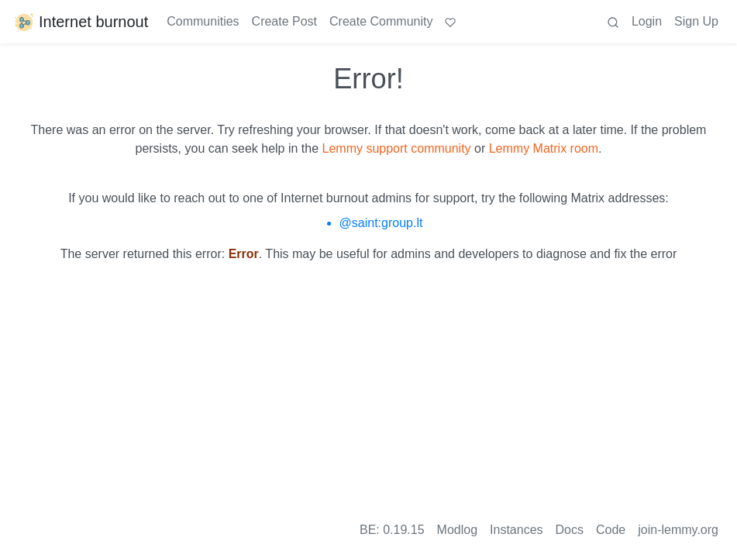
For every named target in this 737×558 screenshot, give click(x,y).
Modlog (457, 529)
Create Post (284, 21)
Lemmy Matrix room (543, 148)
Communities (203, 21)
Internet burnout (80, 21)
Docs (570, 529)
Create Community (380, 21)
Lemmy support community (396, 148)
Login (647, 21)
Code (610, 529)
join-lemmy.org (678, 529)
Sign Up (696, 21)
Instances (516, 529)
